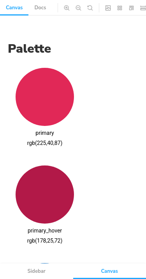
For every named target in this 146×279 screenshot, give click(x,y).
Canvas (14, 7)
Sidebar (37, 271)
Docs (40, 7)
